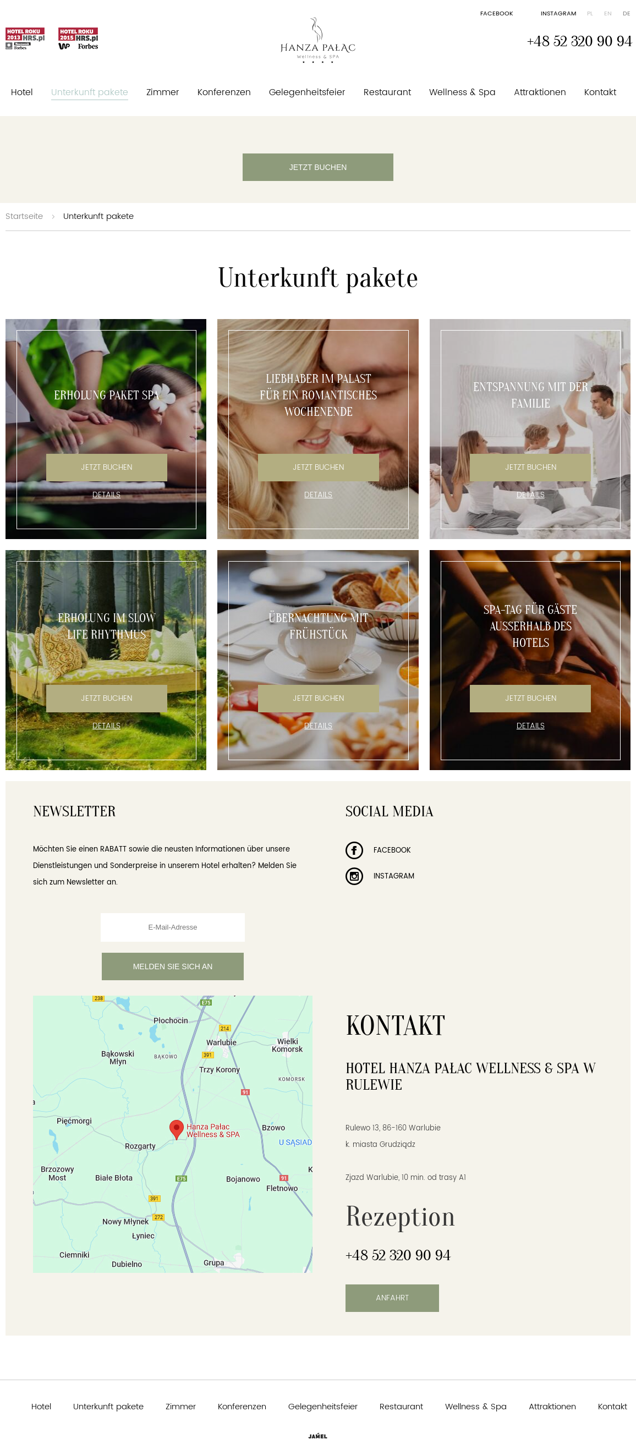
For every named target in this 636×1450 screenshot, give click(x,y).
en (608, 14)
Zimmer (162, 92)
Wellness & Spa (462, 92)
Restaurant (387, 92)
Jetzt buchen (318, 167)
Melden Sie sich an (173, 966)
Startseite (24, 216)
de (626, 14)
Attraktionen (540, 92)
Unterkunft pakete (89, 92)
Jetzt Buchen (106, 467)
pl (590, 14)
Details (106, 495)
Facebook (496, 14)
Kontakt (600, 92)
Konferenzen (224, 92)
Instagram (558, 14)
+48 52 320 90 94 (580, 41)
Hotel (22, 92)
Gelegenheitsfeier (307, 92)
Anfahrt (392, 1298)
